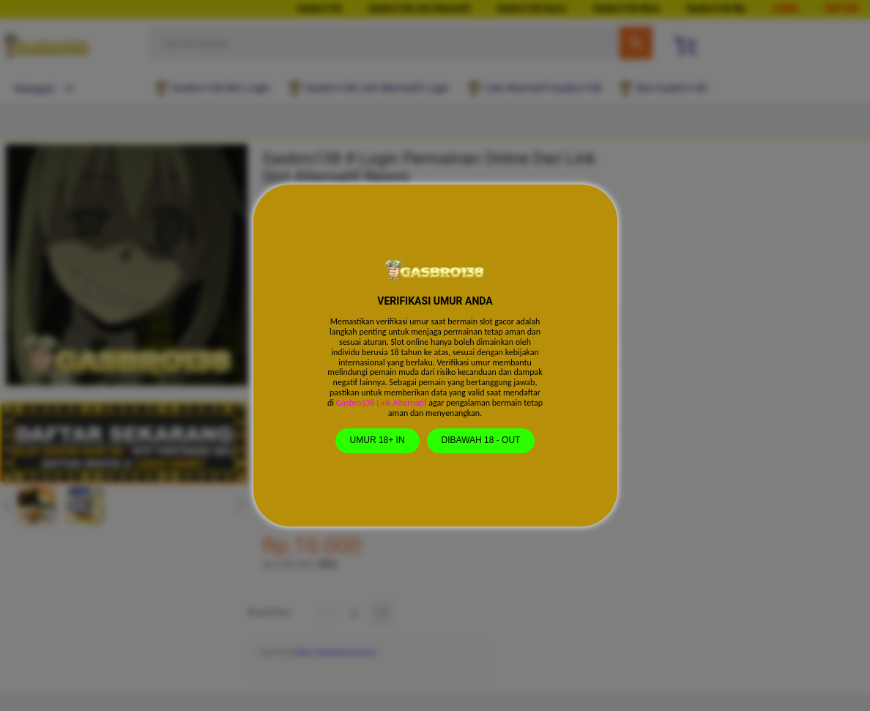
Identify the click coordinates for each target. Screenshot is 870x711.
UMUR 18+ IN (377, 440)
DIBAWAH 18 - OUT (481, 440)
